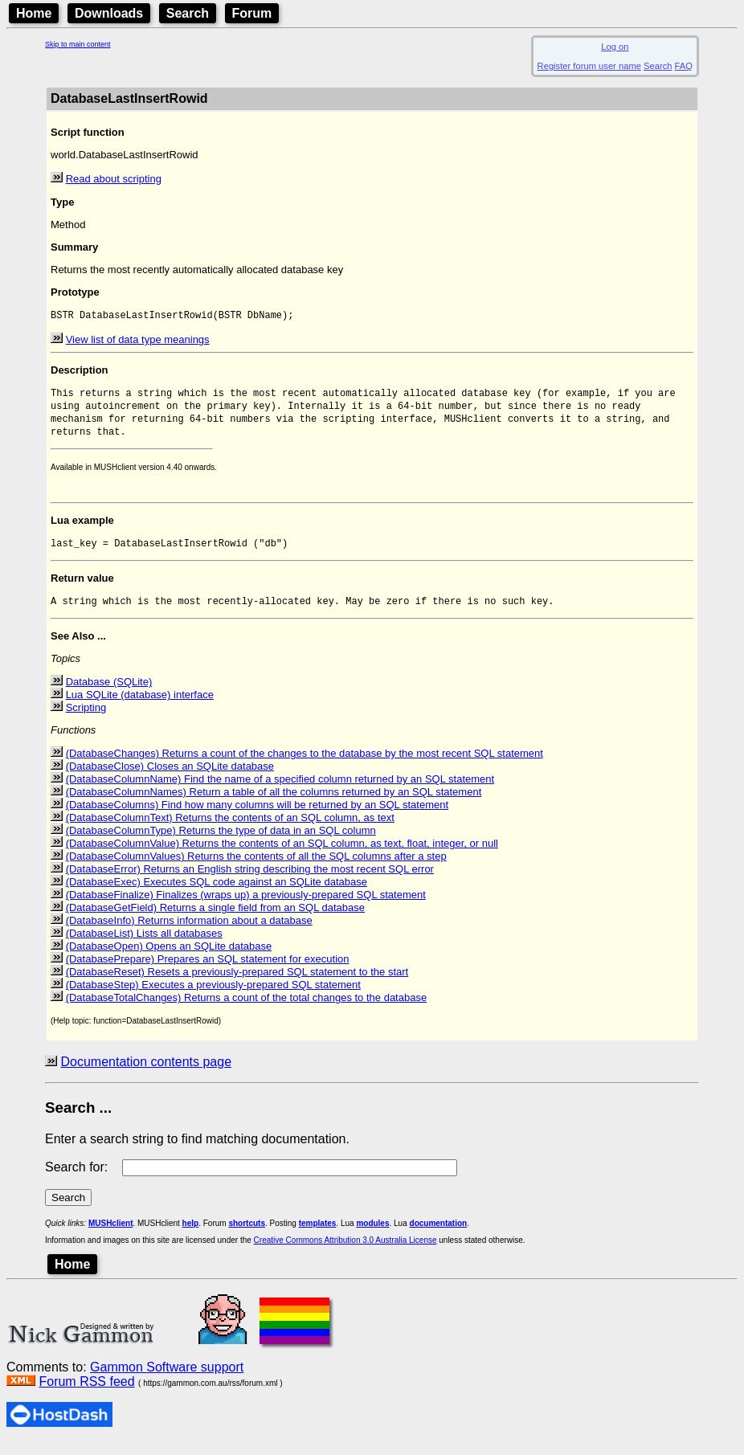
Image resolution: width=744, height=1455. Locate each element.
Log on (614, 46)
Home (33, 13)
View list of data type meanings (138, 341)
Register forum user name (589, 66)
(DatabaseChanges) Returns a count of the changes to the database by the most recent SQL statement (304, 765)
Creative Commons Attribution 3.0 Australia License (345, 1252)
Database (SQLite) (109, 694)
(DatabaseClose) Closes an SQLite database (170, 778)
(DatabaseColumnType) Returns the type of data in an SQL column (221, 842)
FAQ (684, 66)
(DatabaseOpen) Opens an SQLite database (169, 958)
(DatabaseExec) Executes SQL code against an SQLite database (216, 894)
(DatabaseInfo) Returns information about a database (189, 932)
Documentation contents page (145, 1074)
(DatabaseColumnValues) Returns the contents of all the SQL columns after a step (256, 868)
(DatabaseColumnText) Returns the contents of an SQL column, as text (230, 830)
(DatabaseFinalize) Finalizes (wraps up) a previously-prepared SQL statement (246, 907)
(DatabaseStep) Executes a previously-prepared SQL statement (213, 997)
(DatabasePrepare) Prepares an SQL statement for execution (208, 971)
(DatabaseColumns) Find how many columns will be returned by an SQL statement (257, 817)
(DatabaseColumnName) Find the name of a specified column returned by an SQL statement (280, 791)
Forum (252, 13)
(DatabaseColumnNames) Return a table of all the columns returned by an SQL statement (274, 804)
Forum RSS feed (86, 1393)
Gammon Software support (166, 1379)
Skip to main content (78, 44)
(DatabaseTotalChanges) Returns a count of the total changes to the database (246, 1009)
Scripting (86, 719)
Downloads (109, 13)
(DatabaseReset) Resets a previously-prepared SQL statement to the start (237, 984)
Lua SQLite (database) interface (140, 707)
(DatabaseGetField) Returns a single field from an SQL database (215, 919)
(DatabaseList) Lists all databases (144, 945)
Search (187, 13)
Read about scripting (113, 179)
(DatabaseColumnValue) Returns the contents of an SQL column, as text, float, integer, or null (282, 855)
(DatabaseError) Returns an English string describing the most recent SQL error (250, 881)
